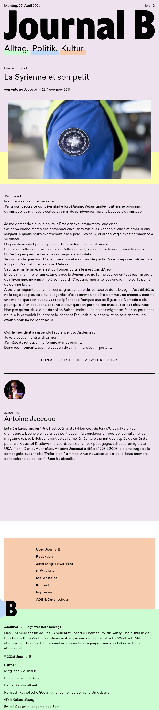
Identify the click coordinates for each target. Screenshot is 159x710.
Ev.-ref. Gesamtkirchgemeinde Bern (32, 707)
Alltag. (16, 49)
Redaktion (44, 557)
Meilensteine (47, 578)
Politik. (44, 49)
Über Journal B (48, 549)
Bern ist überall (15, 68)
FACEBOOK (70, 360)
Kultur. (73, 49)
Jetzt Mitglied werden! (54, 564)
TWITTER (93, 360)
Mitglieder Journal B (20, 671)
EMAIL (113, 360)
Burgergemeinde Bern (21, 678)
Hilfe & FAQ (45, 571)
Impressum (45, 592)
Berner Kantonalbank (21, 685)
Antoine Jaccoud (24, 89)
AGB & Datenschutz (52, 599)
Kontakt (42, 585)
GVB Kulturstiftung (19, 700)
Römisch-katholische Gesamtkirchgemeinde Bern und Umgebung (56, 692)
